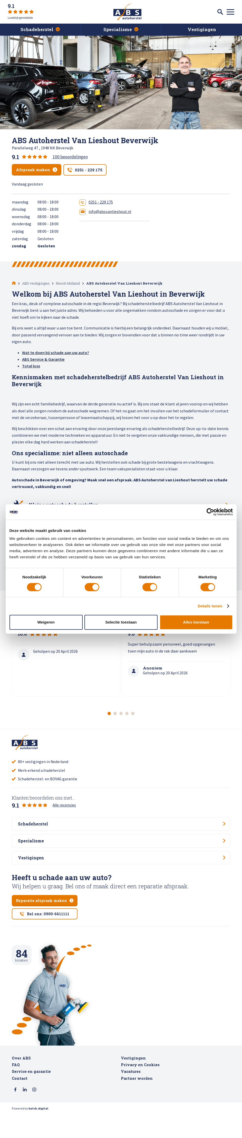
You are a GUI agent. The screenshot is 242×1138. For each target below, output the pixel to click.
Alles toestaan (196, 622)
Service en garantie (31, 1094)
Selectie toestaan (121, 622)
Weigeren (45, 622)
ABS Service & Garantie (43, 359)
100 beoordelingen (70, 157)
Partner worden (137, 1101)
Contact (19, 1101)
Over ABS (21, 1080)
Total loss (31, 365)
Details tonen (210, 606)
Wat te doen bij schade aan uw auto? (55, 352)
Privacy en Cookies (140, 1087)
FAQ (16, 1087)
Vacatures (131, 1094)
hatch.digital (38, 1132)
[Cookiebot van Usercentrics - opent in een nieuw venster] (210, 512)
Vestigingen (133, 1080)
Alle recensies (64, 813)
